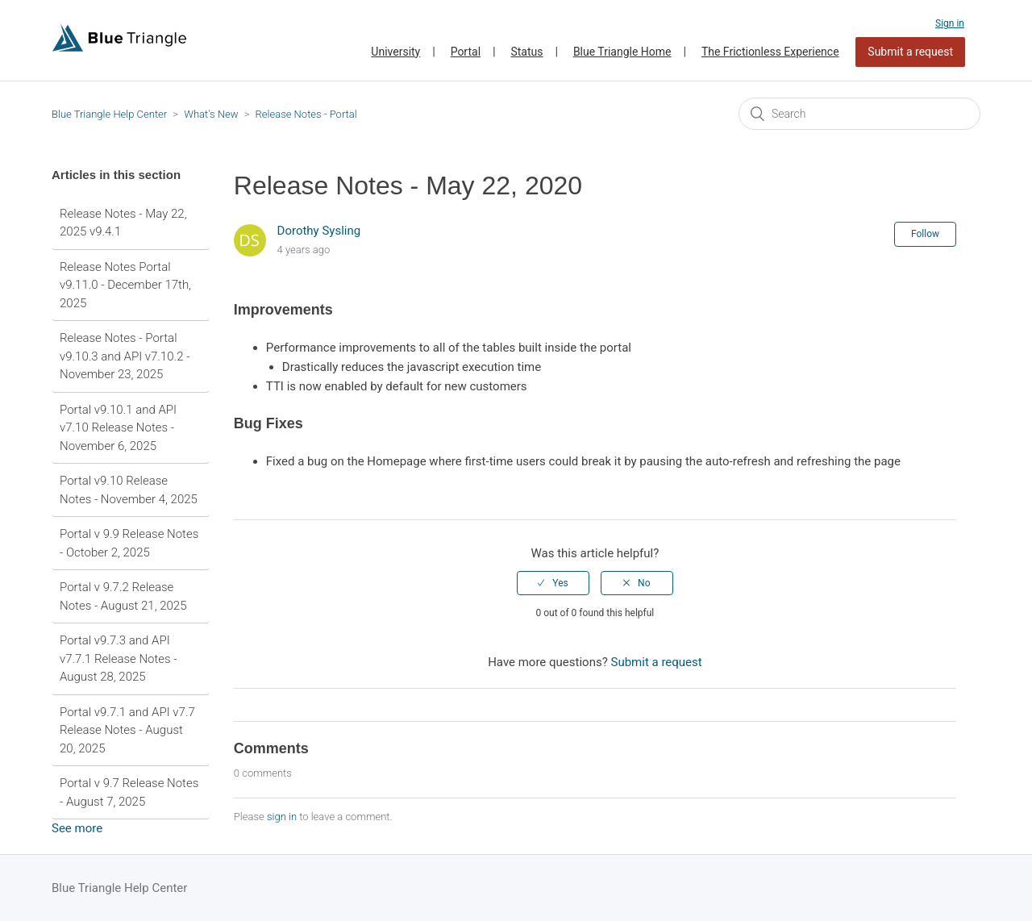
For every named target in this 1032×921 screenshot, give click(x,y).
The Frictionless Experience (770, 51)
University (395, 51)
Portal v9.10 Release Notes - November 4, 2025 (129, 489)
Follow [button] (925, 234)
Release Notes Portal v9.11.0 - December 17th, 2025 (125, 285)
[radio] (553, 583)
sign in (282, 817)
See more (77, 828)
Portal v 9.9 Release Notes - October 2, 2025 (129, 543)
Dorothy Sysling (319, 230)
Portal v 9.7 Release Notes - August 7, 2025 (129, 792)
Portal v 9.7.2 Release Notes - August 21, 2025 (123, 596)
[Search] (859, 114)
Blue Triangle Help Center (109, 114)
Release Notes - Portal (306, 114)
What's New (211, 114)
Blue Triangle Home (622, 51)
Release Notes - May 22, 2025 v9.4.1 (123, 223)
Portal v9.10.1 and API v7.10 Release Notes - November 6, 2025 (118, 427)
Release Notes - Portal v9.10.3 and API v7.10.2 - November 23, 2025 (124, 356)
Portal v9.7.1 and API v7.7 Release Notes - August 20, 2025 (127, 730)
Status (526, 51)
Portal (466, 51)
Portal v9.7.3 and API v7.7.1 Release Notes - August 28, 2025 (118, 658)
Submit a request (910, 51)
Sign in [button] (949, 23)
